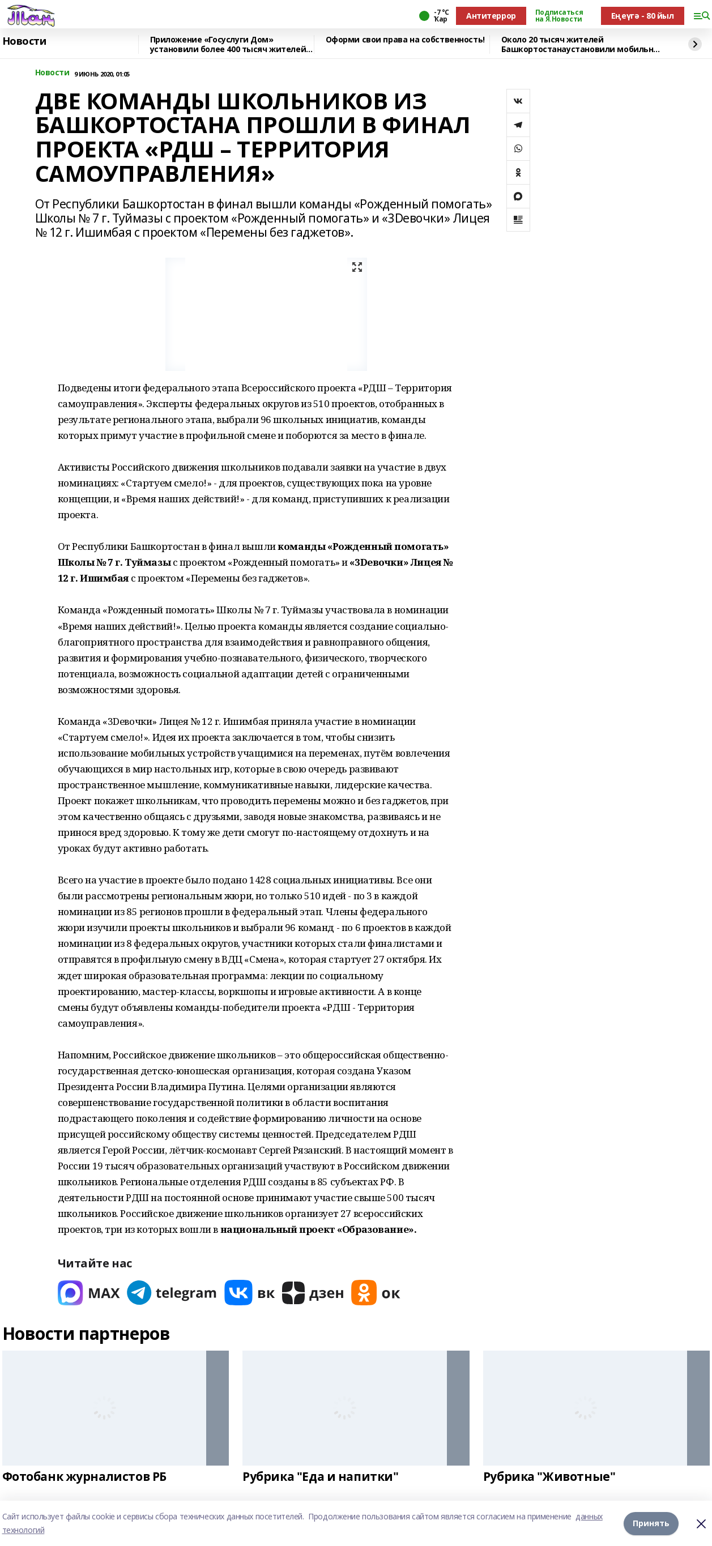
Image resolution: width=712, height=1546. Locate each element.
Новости (24, 41)
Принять (651, 1523)
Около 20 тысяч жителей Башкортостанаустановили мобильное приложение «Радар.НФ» (582, 44)
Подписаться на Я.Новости (559, 16)
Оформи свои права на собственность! (405, 40)
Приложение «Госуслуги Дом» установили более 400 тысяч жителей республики (228, 44)
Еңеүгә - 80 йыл (642, 15)
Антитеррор (491, 15)
